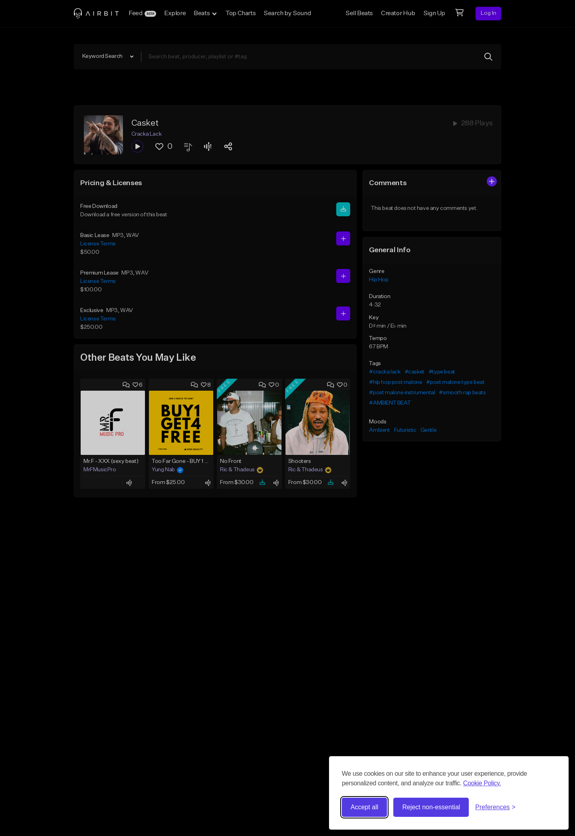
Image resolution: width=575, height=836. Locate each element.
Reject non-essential (431, 807)
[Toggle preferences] (495, 807)
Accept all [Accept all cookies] (364, 807)
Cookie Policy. (482, 783)
